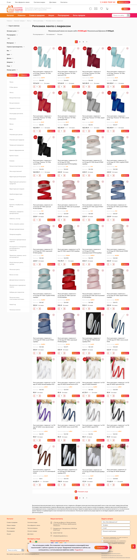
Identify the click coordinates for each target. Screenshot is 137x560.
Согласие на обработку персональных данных (115, 557)
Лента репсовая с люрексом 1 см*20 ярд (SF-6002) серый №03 (93, 426)
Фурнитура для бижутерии (18, 176)
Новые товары (11, 525)
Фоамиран (13, 119)
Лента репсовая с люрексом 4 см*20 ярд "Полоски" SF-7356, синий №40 (118, 117)
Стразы (12, 199)
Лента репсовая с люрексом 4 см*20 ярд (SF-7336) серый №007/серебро (117, 295)
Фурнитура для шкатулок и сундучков (18, 182)
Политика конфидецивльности (110, 553)
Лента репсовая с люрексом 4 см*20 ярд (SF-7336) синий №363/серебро (43, 339)
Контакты (64, 2)
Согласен (101, 548)
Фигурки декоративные (17, 229)
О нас (9, 2)
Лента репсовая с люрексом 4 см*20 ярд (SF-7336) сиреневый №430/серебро (67, 339)
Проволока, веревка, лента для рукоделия (18, 256)
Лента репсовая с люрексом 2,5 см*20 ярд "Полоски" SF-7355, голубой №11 (42, 73)
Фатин (12, 124)
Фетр (11, 129)
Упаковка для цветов (16, 134)
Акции (51, 15)
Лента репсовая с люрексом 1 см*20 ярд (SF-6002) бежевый (93, 383)
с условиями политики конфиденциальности (115, 541)
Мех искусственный (16, 171)
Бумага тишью (14, 155)
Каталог (10, 15)
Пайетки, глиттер (15, 218)
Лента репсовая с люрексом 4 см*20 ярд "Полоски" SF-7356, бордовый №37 (91, 73)
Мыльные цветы (15, 269)
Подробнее (79, 550)
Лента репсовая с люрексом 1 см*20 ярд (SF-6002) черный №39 (118, 426)
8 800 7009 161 (57, 533)
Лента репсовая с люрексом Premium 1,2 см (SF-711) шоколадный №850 (44, 471)
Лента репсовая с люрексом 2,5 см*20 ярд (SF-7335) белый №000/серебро (92, 162)
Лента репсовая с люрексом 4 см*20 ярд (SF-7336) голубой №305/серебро (44, 295)
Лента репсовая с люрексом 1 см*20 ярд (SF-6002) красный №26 (118, 383)
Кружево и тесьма (15, 108)
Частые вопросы (33, 528)
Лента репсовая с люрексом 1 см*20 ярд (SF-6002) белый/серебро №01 (44, 383)
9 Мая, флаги (14, 87)
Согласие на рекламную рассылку (111, 555)
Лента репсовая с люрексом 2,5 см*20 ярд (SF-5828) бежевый (116, 470)
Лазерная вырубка (15, 234)
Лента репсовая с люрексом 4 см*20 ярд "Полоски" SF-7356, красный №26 (42, 117)
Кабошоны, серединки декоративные (16, 212)
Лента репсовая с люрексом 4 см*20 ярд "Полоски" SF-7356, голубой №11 (116, 73)
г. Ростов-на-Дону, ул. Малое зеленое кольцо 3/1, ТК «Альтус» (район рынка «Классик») (64, 524)
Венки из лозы (14, 274)
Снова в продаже (37, 15)
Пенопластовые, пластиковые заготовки (17, 298)
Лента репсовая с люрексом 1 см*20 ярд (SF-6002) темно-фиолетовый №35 (44, 426)
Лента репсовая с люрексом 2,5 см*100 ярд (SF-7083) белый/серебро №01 (67, 471)
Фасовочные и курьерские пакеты (18, 286)
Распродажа (63, 15)
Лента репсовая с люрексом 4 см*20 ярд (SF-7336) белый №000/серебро (117, 251)
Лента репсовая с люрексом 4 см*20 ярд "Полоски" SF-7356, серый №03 (93, 117)
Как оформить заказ (22, 2)
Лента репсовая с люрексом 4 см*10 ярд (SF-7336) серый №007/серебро (69, 250)
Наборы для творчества (17, 292)
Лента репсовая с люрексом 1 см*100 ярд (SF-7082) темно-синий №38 (117, 339)
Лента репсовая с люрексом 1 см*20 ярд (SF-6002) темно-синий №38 (69, 426)
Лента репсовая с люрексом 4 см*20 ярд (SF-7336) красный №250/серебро (67, 295)
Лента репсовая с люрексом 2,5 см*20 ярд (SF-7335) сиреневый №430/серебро (42, 251)
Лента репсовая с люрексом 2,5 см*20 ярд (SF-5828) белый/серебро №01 (93, 471)
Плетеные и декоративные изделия (18, 240)
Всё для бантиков (15, 98)
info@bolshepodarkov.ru (60, 536)
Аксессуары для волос (16, 113)
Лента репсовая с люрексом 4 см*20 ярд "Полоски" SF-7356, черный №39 (42, 162)
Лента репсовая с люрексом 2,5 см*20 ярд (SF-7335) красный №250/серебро (42, 206)
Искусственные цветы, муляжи (16, 263)
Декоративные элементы (17, 280)
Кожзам (12, 161)
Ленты (11, 92)
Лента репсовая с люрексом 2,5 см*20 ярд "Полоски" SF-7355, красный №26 (67, 73)
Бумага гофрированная (17, 150)
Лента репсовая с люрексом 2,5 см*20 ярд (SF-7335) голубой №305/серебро (118, 162)
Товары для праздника (17, 145)
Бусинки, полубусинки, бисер (17, 205)
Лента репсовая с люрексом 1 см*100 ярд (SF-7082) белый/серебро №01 (91, 339)
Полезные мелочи (15, 310)
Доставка (52, 2)
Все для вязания (14, 103)
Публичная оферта (107, 551)
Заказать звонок (124, 2)
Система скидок (39, 2)
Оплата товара (32, 531)
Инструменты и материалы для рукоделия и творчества (18, 248)
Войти (126, 9)
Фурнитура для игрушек (17, 189)
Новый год (13, 304)
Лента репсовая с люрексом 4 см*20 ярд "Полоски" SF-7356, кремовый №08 (67, 117)
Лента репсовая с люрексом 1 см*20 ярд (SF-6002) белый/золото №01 (69, 383)
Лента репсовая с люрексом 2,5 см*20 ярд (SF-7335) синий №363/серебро (117, 206)
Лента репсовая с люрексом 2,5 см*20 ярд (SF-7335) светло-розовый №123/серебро (69, 206)
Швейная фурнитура (16, 194)
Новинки (21, 15)
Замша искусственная (16, 166)
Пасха (11, 82)
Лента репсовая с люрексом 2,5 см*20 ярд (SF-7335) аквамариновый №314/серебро (67, 162)
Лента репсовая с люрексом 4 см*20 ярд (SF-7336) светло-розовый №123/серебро (93, 295)
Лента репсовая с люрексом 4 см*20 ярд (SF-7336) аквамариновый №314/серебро (92, 251)
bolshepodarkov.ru (33, 554)
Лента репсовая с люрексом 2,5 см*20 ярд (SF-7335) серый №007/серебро (92, 206)
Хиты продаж (79, 15)
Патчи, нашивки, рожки (17, 224)
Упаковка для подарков (17, 140)
